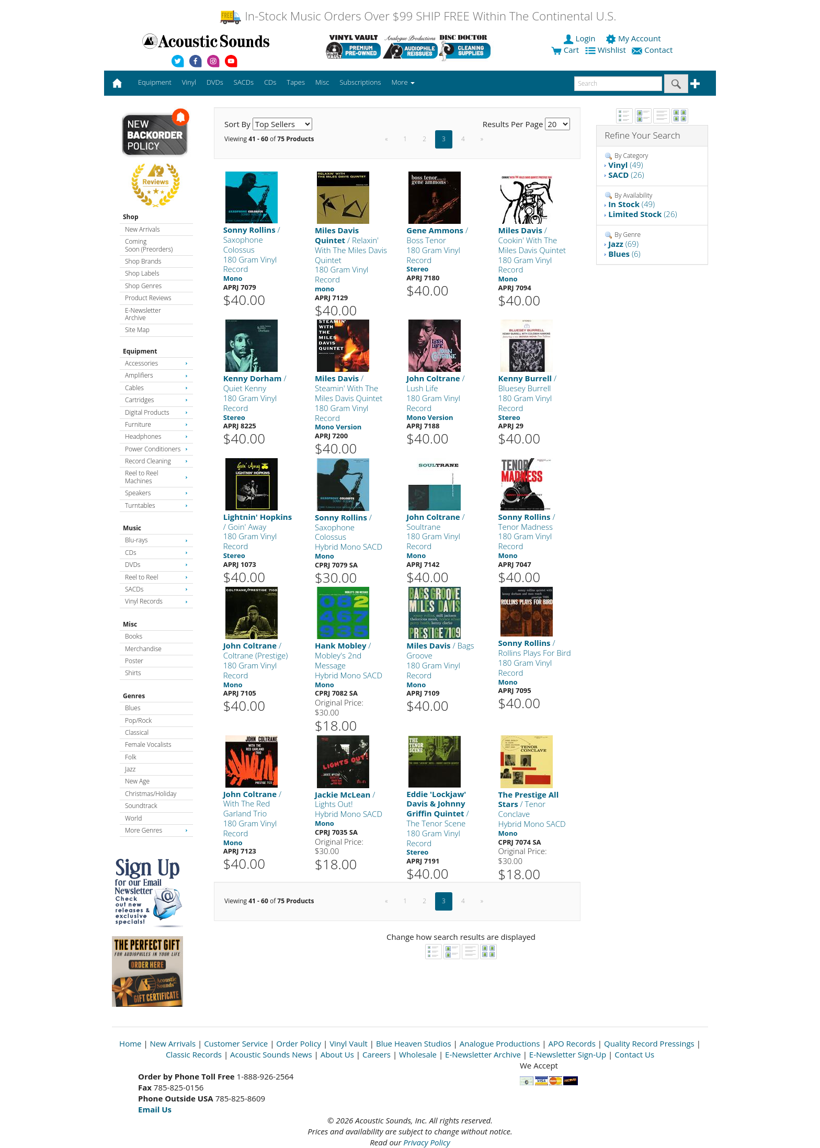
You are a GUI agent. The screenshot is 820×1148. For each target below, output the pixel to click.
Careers (376, 1054)
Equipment (140, 351)
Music (132, 528)
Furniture (156, 424)
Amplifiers (156, 375)
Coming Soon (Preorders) (149, 245)
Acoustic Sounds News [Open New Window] (271, 1054)
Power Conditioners (156, 449)
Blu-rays (156, 540)
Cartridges (156, 399)
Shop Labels (142, 273)
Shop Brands (143, 261)
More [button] (403, 82)
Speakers (156, 492)
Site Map (137, 329)
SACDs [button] (244, 82)
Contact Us (634, 1054)
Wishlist (606, 49)
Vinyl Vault (348, 1043)
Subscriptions (360, 82)
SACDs (156, 589)
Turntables (156, 505)
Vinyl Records (156, 601)
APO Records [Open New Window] (572, 1043)
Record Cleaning (156, 461)
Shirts (133, 672)
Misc (130, 624)
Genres (134, 695)
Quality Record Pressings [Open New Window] (649, 1043)
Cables (156, 387)
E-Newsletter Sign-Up (567, 1054)
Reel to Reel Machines (156, 477)
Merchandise (143, 648)
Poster (134, 660)
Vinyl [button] (189, 82)
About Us (337, 1054)
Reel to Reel (156, 577)
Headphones (156, 436)
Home (130, 1043)
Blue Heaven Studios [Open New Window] (413, 1043)
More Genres (156, 830)
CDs (156, 552)
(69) (623, 243)
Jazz (130, 769)
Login (580, 38)
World (133, 818)
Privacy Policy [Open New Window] (426, 1142)
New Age (137, 781)
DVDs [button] (215, 82)
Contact (653, 49)
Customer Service (236, 1043)
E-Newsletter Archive (143, 314)
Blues (133, 707)
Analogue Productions (500, 1043)
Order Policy (298, 1043)
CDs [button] (270, 82)
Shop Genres (143, 285)
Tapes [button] (296, 82)
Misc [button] (322, 82)
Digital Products (156, 412)
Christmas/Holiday (150, 793)
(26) (626, 174)
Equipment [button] (155, 82)
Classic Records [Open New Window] (194, 1054)
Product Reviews (148, 297)
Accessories (156, 363)
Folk (130, 757)
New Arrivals (142, 229)
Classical (137, 732)
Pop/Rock (138, 720)
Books (133, 636)
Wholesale (418, 1054)
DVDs (156, 564)
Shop (131, 216)
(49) (625, 165)
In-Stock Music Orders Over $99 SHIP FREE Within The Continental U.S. (417, 16)
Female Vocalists (148, 744)
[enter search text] (618, 83)
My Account (634, 38)
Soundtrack (141, 805)
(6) (624, 253)
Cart (565, 49)
